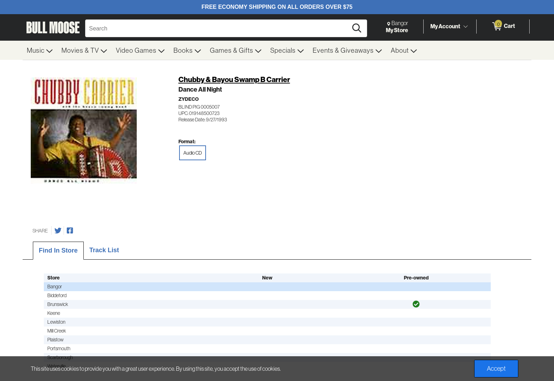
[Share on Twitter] (57, 230)
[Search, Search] (218, 28)
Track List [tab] (104, 250)
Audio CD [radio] (192, 153)
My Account (445, 26)
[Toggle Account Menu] (465, 26)
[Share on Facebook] (70, 230)
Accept (496, 368)
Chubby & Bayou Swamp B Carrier (234, 79)
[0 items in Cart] (503, 26)
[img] (416, 304)
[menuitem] (40, 50)
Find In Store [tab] (58, 250)
